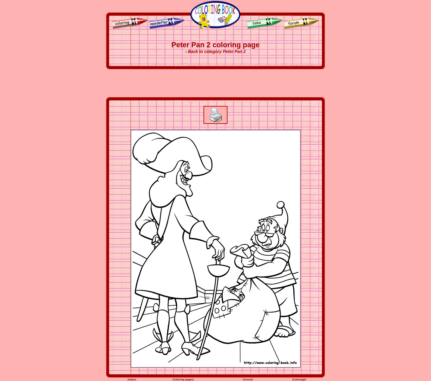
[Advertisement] (215, 83)
